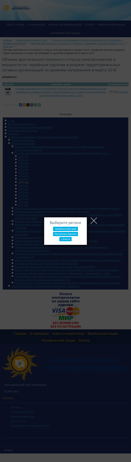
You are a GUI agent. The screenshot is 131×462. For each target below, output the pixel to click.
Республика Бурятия (65, 234)
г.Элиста (65, 239)
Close (94, 220)
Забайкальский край (65, 229)
